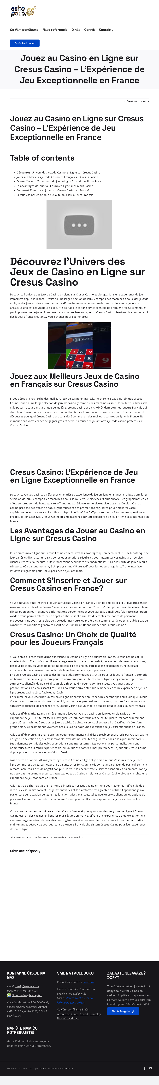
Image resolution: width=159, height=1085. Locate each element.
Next (143, 101)
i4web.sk (69, 1068)
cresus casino (25, 692)
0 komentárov (76, 837)
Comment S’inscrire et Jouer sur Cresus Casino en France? (53, 190)
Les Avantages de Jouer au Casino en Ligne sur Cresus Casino (55, 186)
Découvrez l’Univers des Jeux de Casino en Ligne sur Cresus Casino (58, 172)
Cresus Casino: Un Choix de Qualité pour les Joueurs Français (55, 195)
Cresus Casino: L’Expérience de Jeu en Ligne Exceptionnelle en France (60, 181)
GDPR (43, 1068)
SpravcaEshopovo (23, 837)
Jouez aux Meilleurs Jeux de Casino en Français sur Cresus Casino (57, 177)
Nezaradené (60, 837)
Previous (131, 101)
